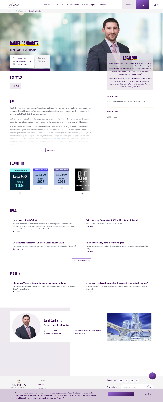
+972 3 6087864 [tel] (20, 58)
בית (9, 11)
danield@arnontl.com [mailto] (23, 61)
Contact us (129, 4)
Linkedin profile (21, 64)
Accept (121, 394)
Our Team (59, 4)
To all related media (81, 260)
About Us (47, 4)
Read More (51, 150)
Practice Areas (73, 4)
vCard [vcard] (44, 61)
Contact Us (42, 387)
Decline (148, 394)
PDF (43, 58)
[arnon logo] (14, 4)
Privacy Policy (62, 398)
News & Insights (88, 4)
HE (158, 4)
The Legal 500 (58, 138)
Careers (102, 4)
